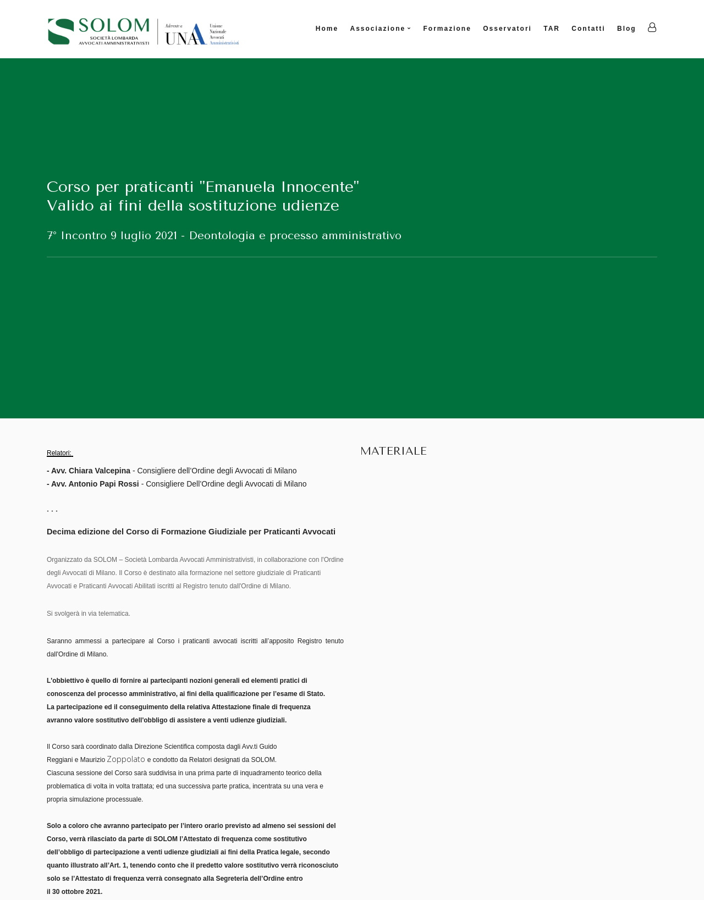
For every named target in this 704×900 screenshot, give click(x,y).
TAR (551, 28)
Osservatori (507, 28)
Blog (626, 28)
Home (327, 28)
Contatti (588, 28)
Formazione (447, 28)
